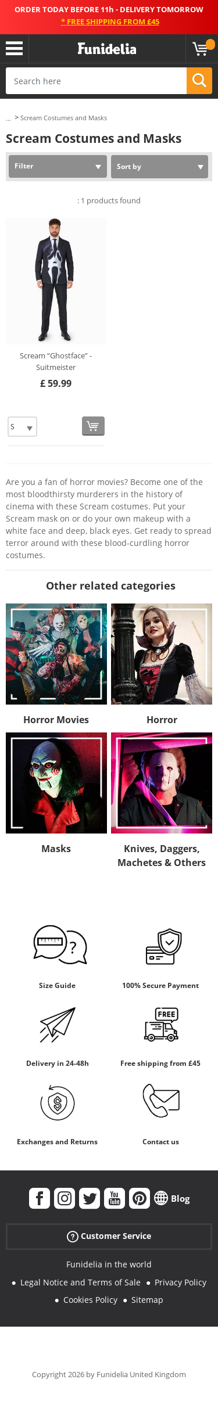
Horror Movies (56, 719)
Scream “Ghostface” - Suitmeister (56, 361)
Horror (161, 719)
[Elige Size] (22, 426)
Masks (56, 848)
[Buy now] (93, 426)
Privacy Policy (180, 1282)
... (8, 118)
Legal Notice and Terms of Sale (80, 1282)
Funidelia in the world (109, 1264)
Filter (24, 166)
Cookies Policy (90, 1299)
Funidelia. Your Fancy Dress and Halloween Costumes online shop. (107, 48)
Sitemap (147, 1299)
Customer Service (109, 1236)
